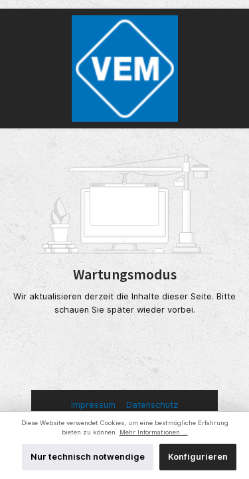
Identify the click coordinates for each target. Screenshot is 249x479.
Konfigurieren (198, 457)
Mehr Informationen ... (154, 432)
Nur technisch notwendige (88, 457)
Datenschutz (152, 405)
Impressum (94, 405)
